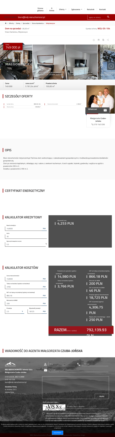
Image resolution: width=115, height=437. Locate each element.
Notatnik (90, 9)
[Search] (98, 17)
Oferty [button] (62, 9)
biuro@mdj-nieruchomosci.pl (31, 17)
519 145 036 (98, 124)
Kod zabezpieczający (50, 402)
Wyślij (101, 396)
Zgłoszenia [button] (76, 9)
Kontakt (102, 9)
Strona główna (40, 9)
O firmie (51, 9)
